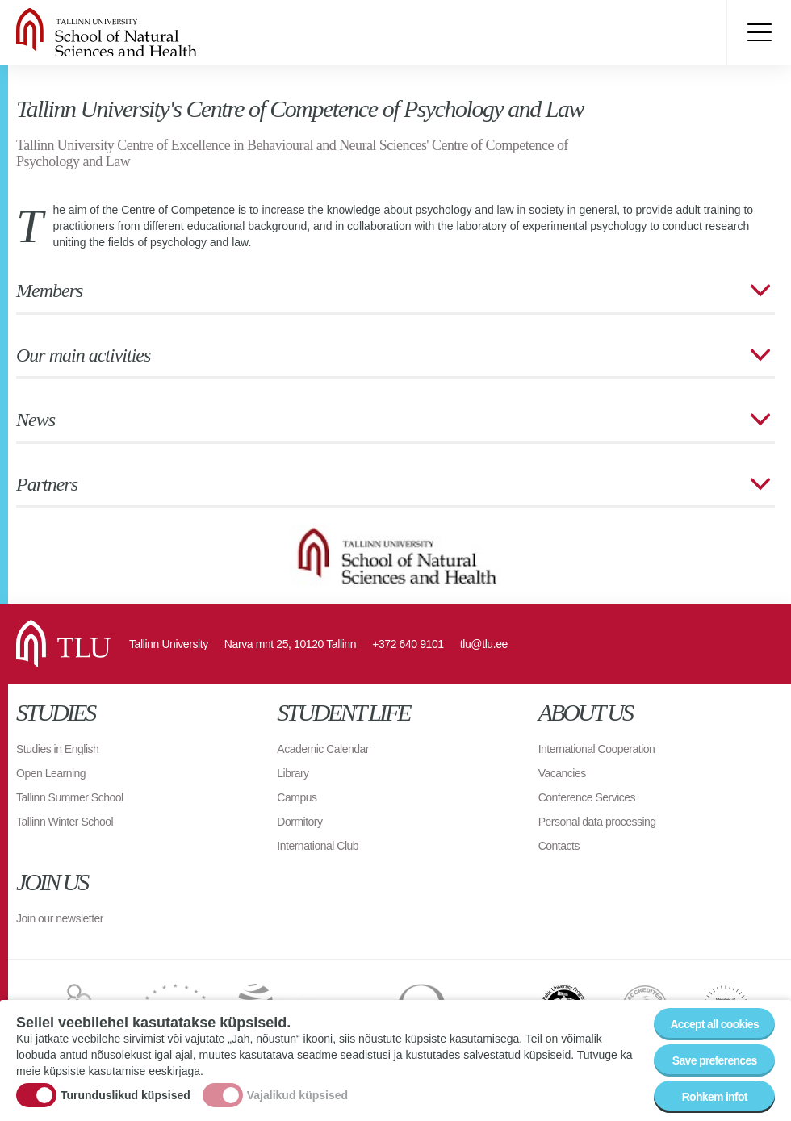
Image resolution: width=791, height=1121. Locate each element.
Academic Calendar (323, 748)
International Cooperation (596, 748)
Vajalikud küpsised (297, 1096)
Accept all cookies (714, 1026)
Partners (46, 484)
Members (49, 290)
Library (292, 773)
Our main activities (83, 355)
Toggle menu (758, 32)
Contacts (559, 845)
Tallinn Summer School (69, 797)
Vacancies (562, 773)
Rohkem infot (714, 1099)
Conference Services (586, 797)
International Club (317, 845)
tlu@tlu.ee (484, 644)
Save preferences (714, 1062)
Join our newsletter (59, 918)
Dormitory (299, 821)
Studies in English (57, 748)
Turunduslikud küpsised (125, 1096)
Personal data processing (597, 821)
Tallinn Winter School (64, 821)
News (35, 419)
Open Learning (51, 773)
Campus (296, 797)
